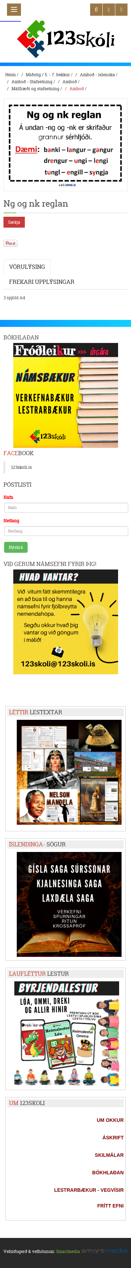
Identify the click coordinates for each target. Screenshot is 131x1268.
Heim (10, 75)
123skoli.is (21, 467)
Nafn (8, 497)
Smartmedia (68, 1251)
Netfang (11, 521)
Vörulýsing (27, 267)
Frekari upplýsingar (41, 282)
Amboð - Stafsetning (32, 82)
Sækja (14, 222)
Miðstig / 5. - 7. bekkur (48, 75)
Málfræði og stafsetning (35, 89)
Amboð (70, 82)
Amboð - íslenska (97, 75)
